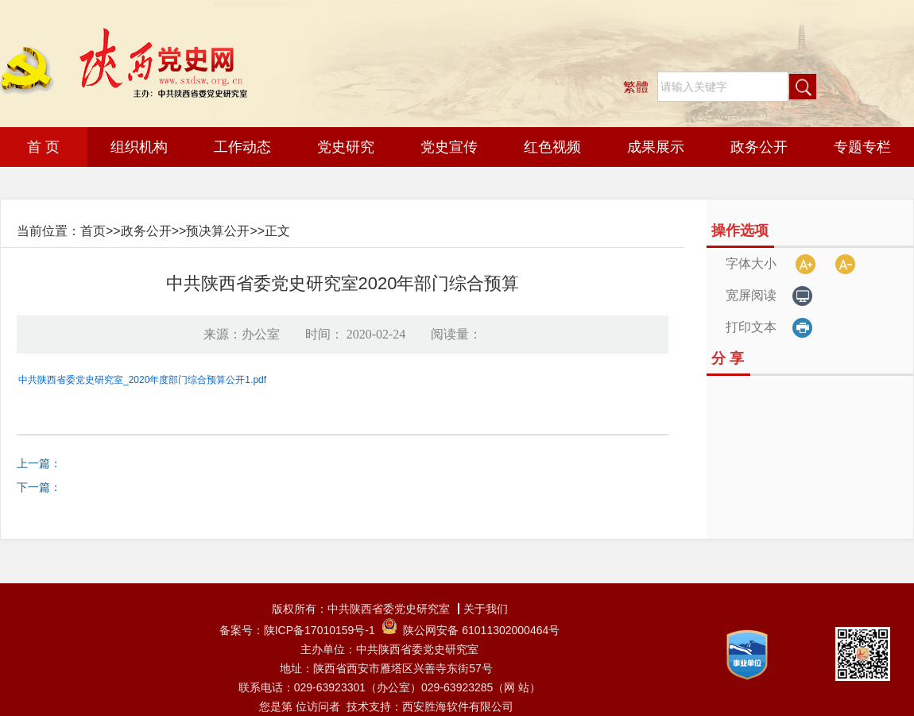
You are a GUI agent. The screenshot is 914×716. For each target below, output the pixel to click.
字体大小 (751, 263)
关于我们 (485, 608)
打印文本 (751, 327)
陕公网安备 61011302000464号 (481, 630)
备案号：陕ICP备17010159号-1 (297, 630)
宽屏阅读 (751, 295)
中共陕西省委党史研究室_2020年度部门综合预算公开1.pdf (142, 379)
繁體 (636, 87)
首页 (93, 231)
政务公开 (146, 231)
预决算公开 (218, 231)
